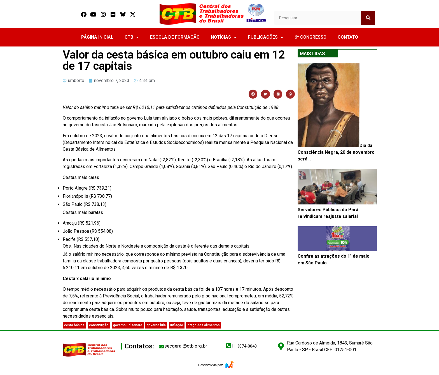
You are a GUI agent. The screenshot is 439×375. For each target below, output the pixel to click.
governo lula (156, 325)
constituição (99, 325)
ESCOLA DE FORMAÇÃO (175, 37)
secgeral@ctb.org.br (185, 346)
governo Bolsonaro (127, 325)
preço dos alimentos (204, 325)
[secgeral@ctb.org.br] (161, 346)
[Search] (368, 18)
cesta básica (74, 325)
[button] (253, 94)
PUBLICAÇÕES (265, 37)
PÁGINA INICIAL (97, 37)
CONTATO (348, 37)
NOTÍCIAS (224, 37)
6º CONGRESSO (310, 37)
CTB (132, 37)
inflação (176, 325)
